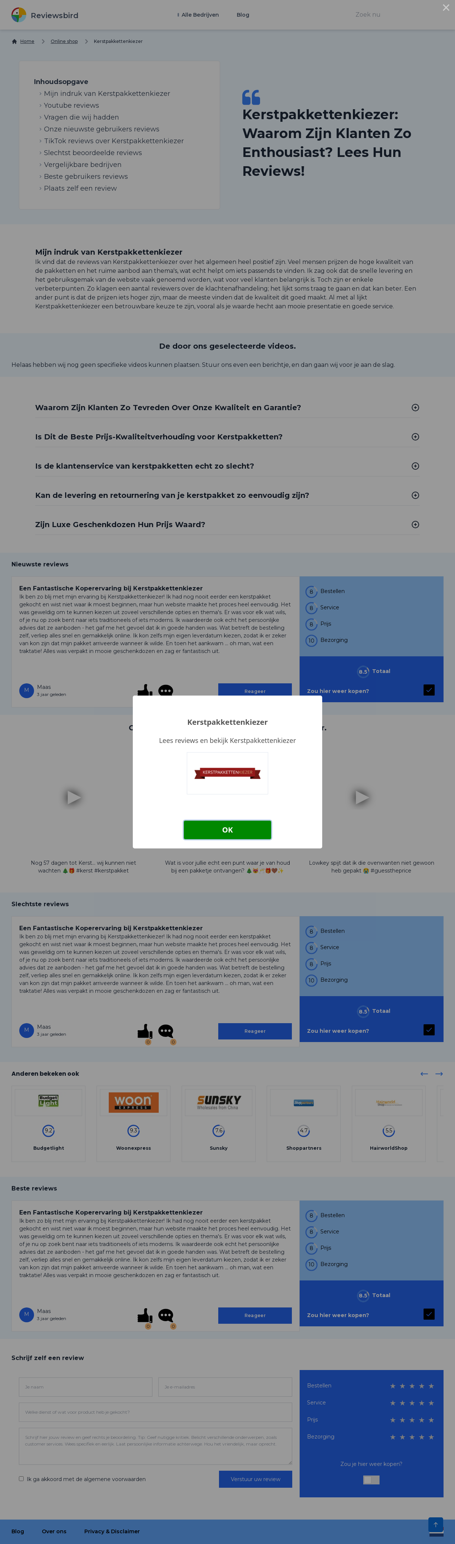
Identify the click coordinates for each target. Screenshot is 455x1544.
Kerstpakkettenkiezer (227, 722)
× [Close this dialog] (446, 9)
